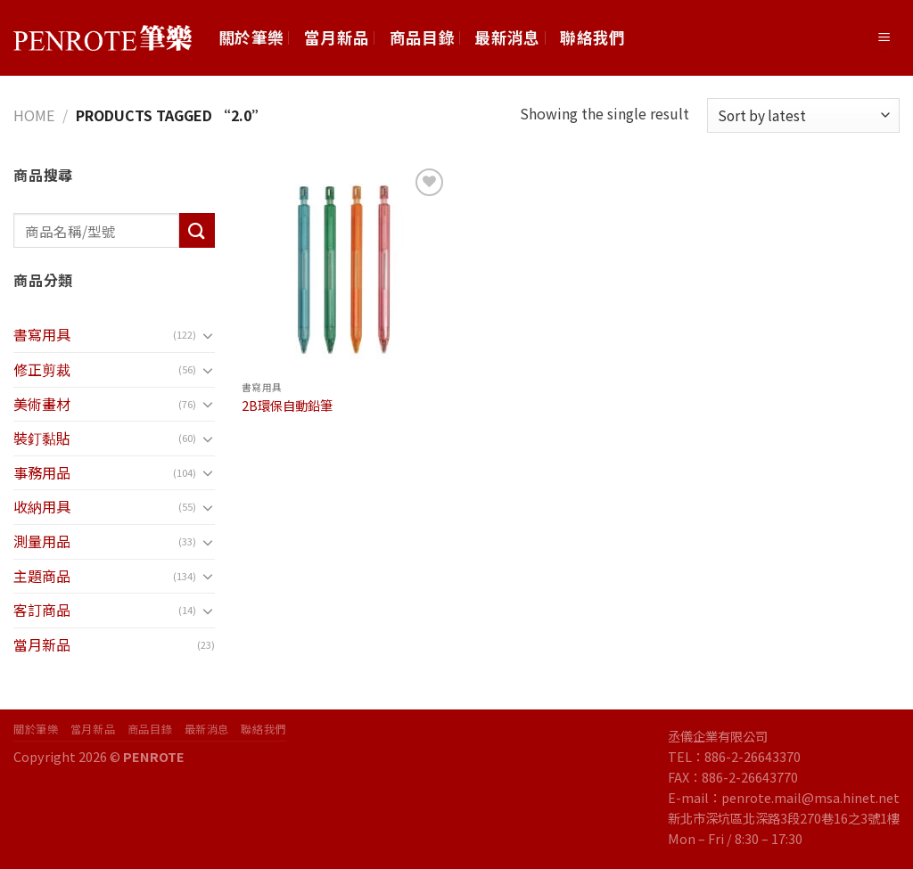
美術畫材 (41, 403)
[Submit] (197, 230)
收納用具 (41, 506)
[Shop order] (803, 115)
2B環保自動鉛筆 (287, 406)
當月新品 (336, 37)
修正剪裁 (41, 369)
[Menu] (883, 38)
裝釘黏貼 (41, 437)
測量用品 (41, 541)
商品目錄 (422, 37)
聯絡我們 (592, 37)
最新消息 (506, 37)
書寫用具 (41, 334)
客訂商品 (41, 609)
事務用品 (41, 472)
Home (33, 115)
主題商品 (41, 575)
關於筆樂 (251, 37)
